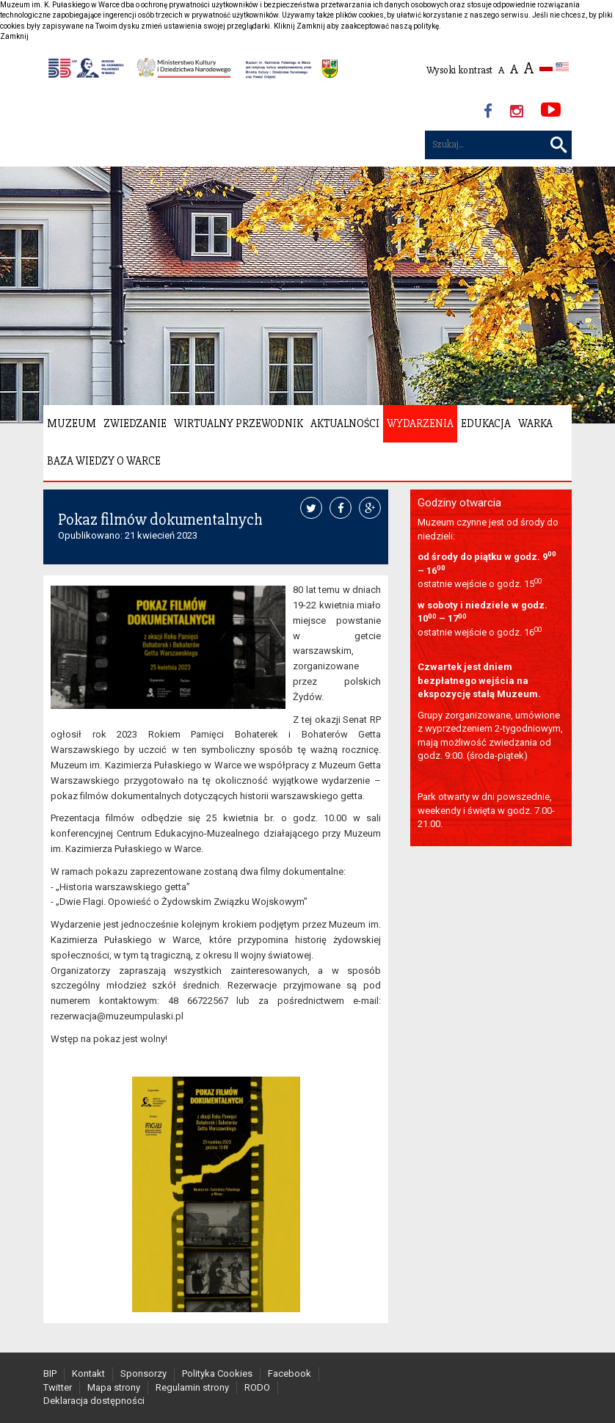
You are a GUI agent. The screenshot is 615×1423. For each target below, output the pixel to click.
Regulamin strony (192, 1387)
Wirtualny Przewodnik (238, 423)
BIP (50, 1373)
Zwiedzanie (135, 423)
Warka (535, 423)
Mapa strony (113, 1387)
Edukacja (486, 423)
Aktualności (344, 423)
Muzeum (71, 423)
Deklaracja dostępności (94, 1400)
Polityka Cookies (217, 1373)
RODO (257, 1387)
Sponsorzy (143, 1373)
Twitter (57, 1387)
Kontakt (88, 1373)
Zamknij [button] (14, 36)
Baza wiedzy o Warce (104, 460)
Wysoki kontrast (459, 70)
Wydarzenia (420, 423)
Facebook (289, 1373)
